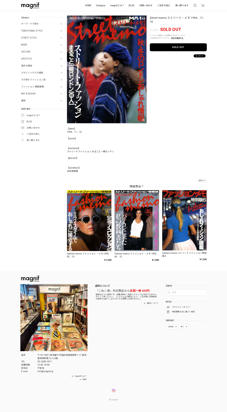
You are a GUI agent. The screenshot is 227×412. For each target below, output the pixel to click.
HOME (88, 5)
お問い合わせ (146, 5)
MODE (24, 44)
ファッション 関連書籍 (32, 86)
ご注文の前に (164, 5)
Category (100, 5)
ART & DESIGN (28, 93)
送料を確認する (177, 38)
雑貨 (23, 100)
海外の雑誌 (26, 65)
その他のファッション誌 (33, 79)
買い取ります (182, 5)
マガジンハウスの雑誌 (32, 72)
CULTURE (25, 51)
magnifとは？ (117, 5)
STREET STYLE (29, 37)
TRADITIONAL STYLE (32, 30)
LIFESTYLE (26, 58)
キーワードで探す (30, 24)
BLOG (131, 5)
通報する (202, 181)
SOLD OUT (178, 47)
